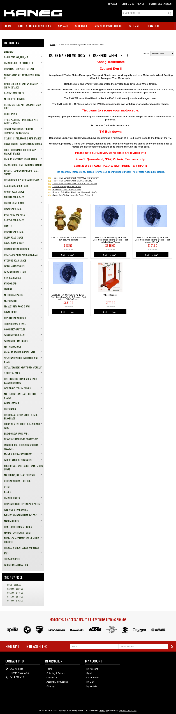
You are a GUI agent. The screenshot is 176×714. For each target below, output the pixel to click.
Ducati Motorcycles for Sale (22, 69)
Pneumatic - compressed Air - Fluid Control (22, 540)
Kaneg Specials (11, 403)
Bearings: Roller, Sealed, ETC (22, 63)
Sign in (152, 3)
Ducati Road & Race (22, 232)
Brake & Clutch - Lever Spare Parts (22, 504)
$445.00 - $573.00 (15, 597)
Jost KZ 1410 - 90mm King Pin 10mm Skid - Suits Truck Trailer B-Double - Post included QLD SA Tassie (68, 297)
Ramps (7, 492)
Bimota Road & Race (22, 203)
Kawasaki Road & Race (22, 272)
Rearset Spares (22, 498)
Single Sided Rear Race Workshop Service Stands (22, 85)
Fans (22, 553)
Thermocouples (12, 559)
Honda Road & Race (22, 243)
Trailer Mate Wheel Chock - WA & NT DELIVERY (74, 184)
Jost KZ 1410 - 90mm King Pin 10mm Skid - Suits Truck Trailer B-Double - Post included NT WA (152, 240)
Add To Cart (68, 254)
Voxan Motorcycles (22, 329)
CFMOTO (22, 226)
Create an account (166, 3)
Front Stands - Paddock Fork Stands (22, 144)
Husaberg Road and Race (22, 249)
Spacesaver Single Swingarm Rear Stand (22, 359)
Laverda (22, 289)
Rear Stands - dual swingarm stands (22, 165)
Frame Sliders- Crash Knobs (22, 454)
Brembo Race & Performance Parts (22, 180)
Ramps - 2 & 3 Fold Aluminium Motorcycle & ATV (74, 192)
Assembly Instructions (57, 682)
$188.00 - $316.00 (15, 589)
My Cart (90, 682)
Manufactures (22, 521)
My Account (113, 3)
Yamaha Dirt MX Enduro (22, 341)
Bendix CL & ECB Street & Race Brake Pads (22, 426)
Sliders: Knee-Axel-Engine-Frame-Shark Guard (22, 467)
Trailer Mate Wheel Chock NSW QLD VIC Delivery (75, 178)
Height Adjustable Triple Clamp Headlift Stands (22, 151)
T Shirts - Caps (22, 373)
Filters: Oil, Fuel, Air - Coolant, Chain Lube (22, 106)
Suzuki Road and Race (22, 318)
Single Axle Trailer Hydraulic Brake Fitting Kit (72, 195)
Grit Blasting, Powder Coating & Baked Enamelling (21, 380)
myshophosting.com (127, 710)
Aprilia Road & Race (22, 191)
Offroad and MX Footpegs (17, 481)
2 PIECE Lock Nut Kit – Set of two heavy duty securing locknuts (68, 239)
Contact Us (52, 677)
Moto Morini (22, 301)
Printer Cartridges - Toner (22, 527)
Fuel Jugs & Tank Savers (22, 510)
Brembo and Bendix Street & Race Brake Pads (21, 416)
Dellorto (8, 51)
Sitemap (51, 686)
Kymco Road (22, 283)
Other (22, 487)
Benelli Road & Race (22, 197)
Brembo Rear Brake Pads (22, 433)
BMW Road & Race (22, 209)
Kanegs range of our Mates (22, 460)
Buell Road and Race (22, 214)
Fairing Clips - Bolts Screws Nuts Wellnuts (22, 446)
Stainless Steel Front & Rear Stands (22, 138)
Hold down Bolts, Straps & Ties (66, 189)
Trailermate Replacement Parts (66, 186)
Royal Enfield (10, 312)
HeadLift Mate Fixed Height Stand (22, 159)
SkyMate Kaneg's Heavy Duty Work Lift (23, 367)
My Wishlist (91, 686)
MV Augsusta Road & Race (22, 306)
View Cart (141, 3)
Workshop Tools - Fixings (22, 388)
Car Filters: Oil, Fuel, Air (22, 57)
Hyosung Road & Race (22, 260)
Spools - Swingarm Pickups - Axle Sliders (22, 172)
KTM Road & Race (22, 278)
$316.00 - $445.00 (15, 593)
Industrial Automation (22, 565)
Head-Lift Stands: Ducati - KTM (22, 352)
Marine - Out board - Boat (22, 533)
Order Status (128, 3)
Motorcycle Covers (14, 99)
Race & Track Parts (22, 93)
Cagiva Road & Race (22, 220)
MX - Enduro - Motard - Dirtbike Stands (22, 395)
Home (52, 44)
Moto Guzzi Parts (22, 295)
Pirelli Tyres (10, 114)
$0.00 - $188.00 (14, 585)
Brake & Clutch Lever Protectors (21, 439)
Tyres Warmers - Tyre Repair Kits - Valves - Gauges (22, 121)
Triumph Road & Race (22, 324)
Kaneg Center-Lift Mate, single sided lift (22, 76)
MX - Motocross (22, 347)
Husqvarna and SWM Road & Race (22, 255)
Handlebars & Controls (22, 186)
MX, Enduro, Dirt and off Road (22, 475)
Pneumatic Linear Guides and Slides (22, 548)
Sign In (89, 673)
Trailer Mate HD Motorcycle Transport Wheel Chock (22, 130)
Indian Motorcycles (22, 266)
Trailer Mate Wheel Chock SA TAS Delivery (72, 181)
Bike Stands (22, 409)
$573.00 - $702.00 (15, 601)
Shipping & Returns (56, 673)
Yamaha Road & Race (22, 335)
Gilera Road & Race (13, 237)
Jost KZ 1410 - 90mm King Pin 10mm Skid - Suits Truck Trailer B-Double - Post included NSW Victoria (110, 240)
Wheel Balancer (110, 295)
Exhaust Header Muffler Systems (22, 515)
